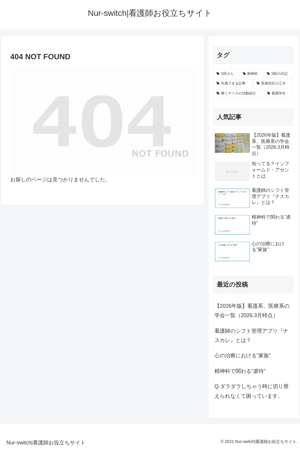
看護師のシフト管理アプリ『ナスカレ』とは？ (251, 335)
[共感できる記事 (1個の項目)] (233, 83)
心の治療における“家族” (242, 355)
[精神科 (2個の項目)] (251, 74)
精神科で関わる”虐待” (239, 371)
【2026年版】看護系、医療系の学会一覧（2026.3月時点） (251, 310)
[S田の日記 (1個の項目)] (278, 74)
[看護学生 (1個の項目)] (279, 93)
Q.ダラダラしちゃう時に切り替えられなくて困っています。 (251, 391)
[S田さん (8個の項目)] (226, 74)
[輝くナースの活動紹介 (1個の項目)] (238, 93)
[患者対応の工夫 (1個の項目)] (273, 83)
